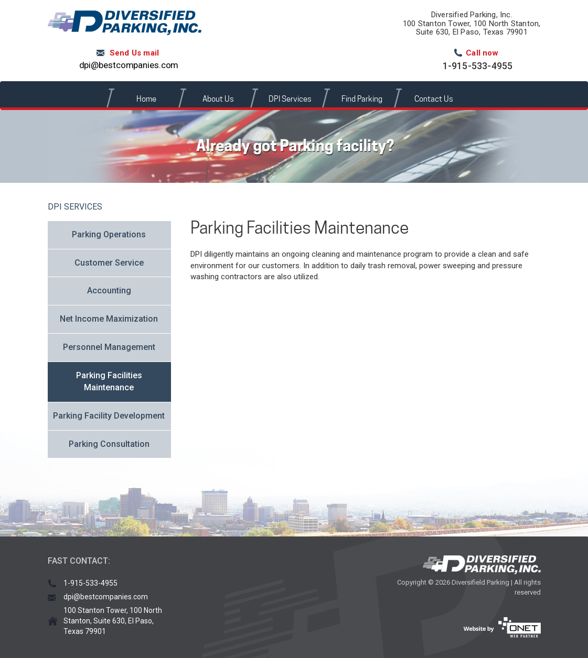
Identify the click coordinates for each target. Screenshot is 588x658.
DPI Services (290, 99)
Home (146, 99)
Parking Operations (109, 234)
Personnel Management (109, 347)
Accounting (109, 290)
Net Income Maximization (109, 319)
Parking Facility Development (109, 416)
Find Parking (361, 99)
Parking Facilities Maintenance (109, 381)
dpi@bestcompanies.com (129, 65)
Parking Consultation (109, 444)
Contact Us (433, 99)
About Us (218, 99)
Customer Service (109, 263)
